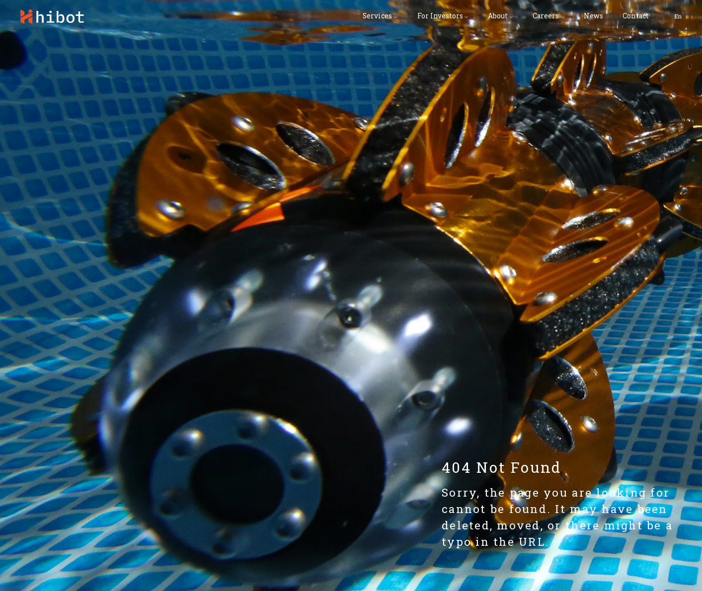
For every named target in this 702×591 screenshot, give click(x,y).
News (593, 16)
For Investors (440, 16)
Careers (546, 16)
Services (377, 16)
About (498, 16)
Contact (636, 16)
